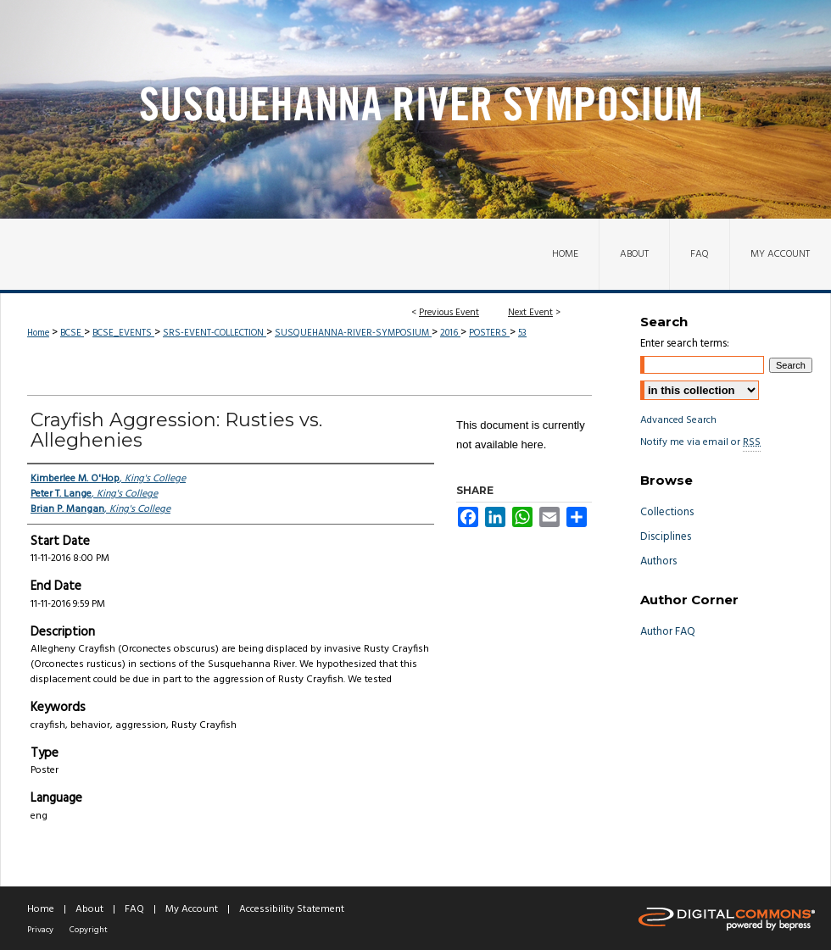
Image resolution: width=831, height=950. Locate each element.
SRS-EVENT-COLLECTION (214, 333)
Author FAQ (667, 632)
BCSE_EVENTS (123, 333)
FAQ (134, 909)
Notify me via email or (700, 442)
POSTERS (489, 333)
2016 (450, 333)
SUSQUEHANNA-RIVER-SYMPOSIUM (353, 333)
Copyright (89, 929)
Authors (658, 561)
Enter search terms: (684, 344)
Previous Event (449, 312)
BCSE (72, 333)
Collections (667, 512)
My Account (191, 909)
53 (522, 333)
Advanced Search (678, 420)
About (89, 909)
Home (38, 333)
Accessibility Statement (291, 909)
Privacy (40, 929)
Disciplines (665, 537)
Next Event (530, 312)
